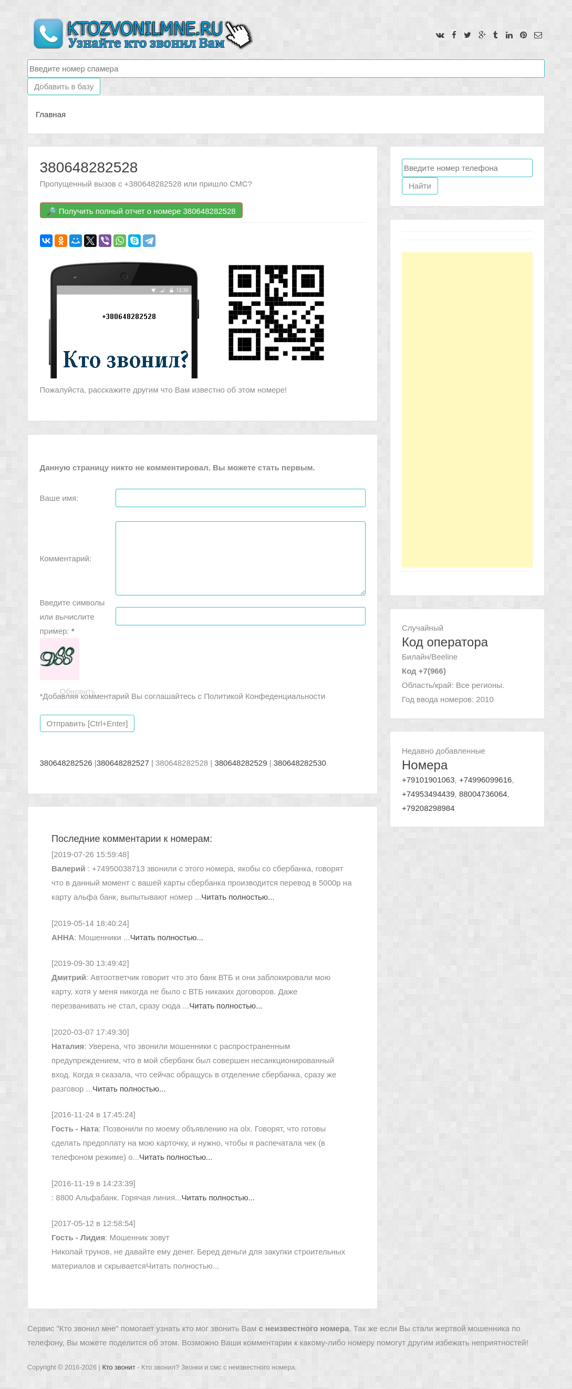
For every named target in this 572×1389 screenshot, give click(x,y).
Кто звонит (118, 1367)
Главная (51, 114)
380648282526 (66, 762)
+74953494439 (428, 793)
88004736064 (483, 793)
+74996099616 (485, 779)
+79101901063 (428, 779)
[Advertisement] (467, 410)
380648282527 (123, 762)
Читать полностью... (237, 896)
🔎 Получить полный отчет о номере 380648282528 (141, 211)
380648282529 (240, 762)
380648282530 (300, 762)
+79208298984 (428, 808)
